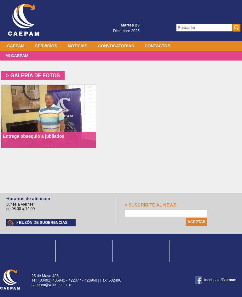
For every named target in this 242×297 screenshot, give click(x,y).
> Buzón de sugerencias (41, 222)
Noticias (77, 46)
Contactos (157, 46)
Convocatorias (116, 46)
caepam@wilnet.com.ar (51, 284)
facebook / (220, 280)
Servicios (46, 46)
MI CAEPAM (16, 55)
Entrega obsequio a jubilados (33, 136)
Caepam (15, 46)
